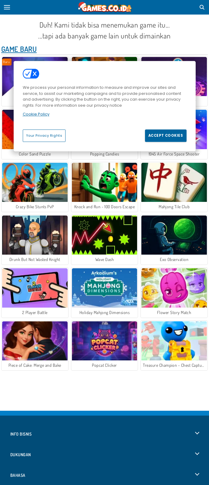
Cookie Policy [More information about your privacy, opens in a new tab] (36, 114)
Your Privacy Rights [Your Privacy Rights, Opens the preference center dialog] (44, 135)
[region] (105, 106)
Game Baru (19, 49)
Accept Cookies (165, 135)
